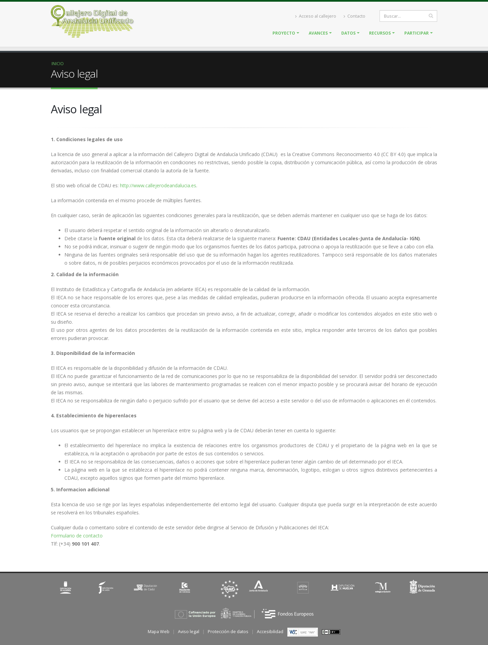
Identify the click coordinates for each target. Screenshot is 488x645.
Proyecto (283, 33)
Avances (318, 33)
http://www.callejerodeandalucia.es (158, 185)
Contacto (354, 16)
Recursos (380, 33)
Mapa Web (158, 631)
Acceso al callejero (315, 16)
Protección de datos (228, 631)
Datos (348, 33)
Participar (416, 33)
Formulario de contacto (77, 535)
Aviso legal (188, 631)
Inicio (58, 63)
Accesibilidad (270, 631)
